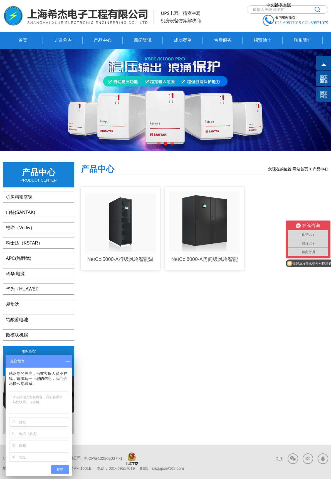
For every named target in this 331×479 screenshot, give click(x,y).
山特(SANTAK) (20, 212)
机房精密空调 (19, 197)
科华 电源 (15, 273)
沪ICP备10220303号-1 (102, 458)
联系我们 (303, 40)
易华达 (12, 304)
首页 (22, 40)
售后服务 (223, 40)
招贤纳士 (262, 40)
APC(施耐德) (18, 258)
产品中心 (103, 40)
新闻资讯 (143, 40)
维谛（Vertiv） (20, 227)
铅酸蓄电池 (17, 319)
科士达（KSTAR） (24, 243)
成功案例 (183, 40)
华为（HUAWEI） (23, 289)
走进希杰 (63, 40)
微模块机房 (17, 335)
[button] (159, 144)
